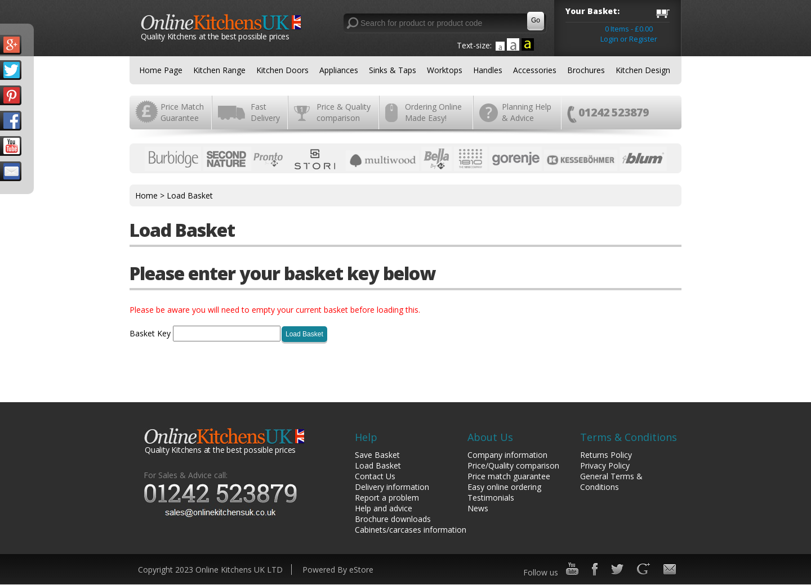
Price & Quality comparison (344, 112)
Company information (507, 454)
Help (366, 437)
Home (146, 195)
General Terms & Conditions (611, 481)
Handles (487, 70)
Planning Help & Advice (526, 112)
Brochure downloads (393, 519)
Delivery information (392, 487)
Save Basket (377, 454)
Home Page (160, 70)
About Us (490, 437)
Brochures (586, 70)
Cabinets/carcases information (410, 529)
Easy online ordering (504, 487)
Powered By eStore (337, 569)
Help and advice (383, 508)
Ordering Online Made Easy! (433, 112)
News (477, 508)
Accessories (534, 70)
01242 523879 (613, 112)
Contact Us (375, 476)
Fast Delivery (265, 112)
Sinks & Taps (392, 70)
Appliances (338, 70)
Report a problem (387, 497)
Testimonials (490, 497)
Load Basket (190, 195)
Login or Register (628, 39)
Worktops (444, 70)
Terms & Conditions (628, 437)
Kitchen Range (219, 70)
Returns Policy (606, 454)
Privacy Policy (605, 465)
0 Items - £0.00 (629, 29)
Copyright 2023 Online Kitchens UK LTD (210, 569)
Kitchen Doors (282, 70)
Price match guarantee (508, 476)
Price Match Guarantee (182, 112)
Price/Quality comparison (513, 465)
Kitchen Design (643, 70)
